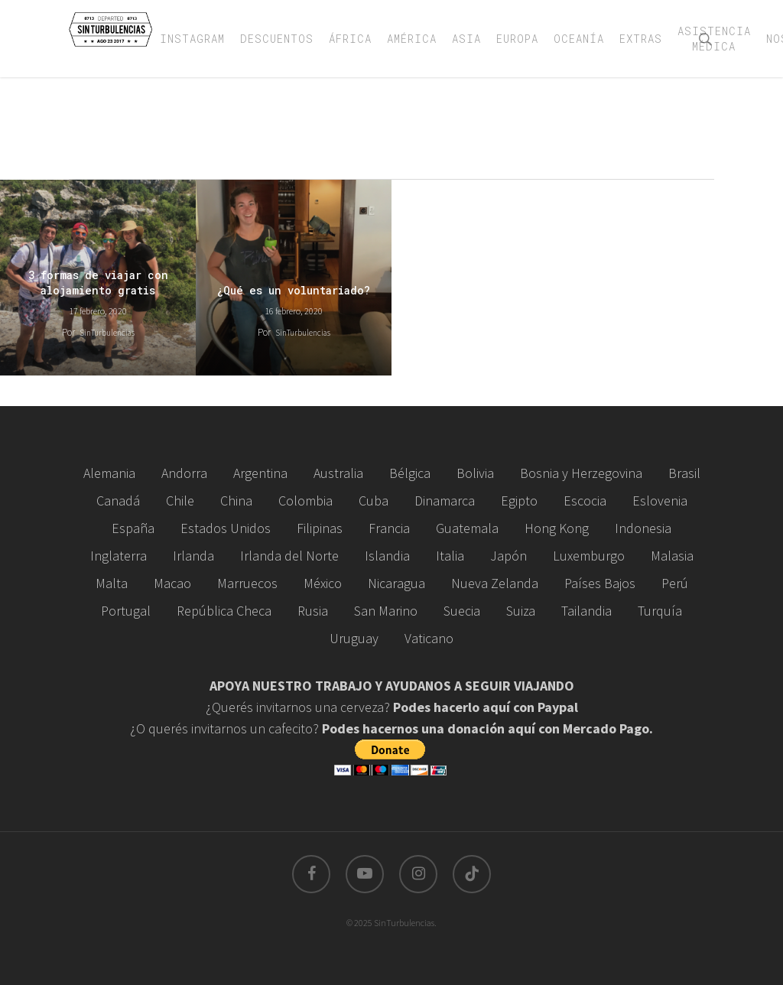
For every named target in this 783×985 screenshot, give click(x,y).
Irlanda (193, 555)
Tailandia (586, 610)
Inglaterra (118, 555)
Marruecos (247, 583)
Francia (389, 528)
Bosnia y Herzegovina (581, 473)
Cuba (373, 500)
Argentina (260, 473)
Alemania (109, 473)
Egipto (519, 500)
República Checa (224, 610)
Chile (180, 500)
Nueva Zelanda (494, 583)
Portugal (126, 610)
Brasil (684, 473)
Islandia (387, 555)
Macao (172, 583)
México (323, 583)
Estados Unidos (225, 528)
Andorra (184, 473)
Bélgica (409, 473)
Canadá (118, 500)
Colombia (305, 500)
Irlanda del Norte (289, 555)
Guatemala (467, 528)
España (133, 528)
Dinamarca (444, 500)
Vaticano (428, 638)
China (236, 500)
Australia (338, 473)
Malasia (672, 555)
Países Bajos (599, 583)
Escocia (585, 500)
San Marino (385, 610)
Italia (450, 555)
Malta (112, 583)
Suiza (520, 610)
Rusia (312, 610)
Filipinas (320, 528)
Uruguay (354, 638)
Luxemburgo (589, 555)
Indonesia (643, 528)
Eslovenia (659, 500)
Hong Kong (557, 528)
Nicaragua (396, 583)
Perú (674, 583)
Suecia (461, 610)
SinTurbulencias (107, 332)
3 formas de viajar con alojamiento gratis (98, 282)
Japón (508, 555)
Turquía (660, 610)
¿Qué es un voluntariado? (293, 290)
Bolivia (475, 473)
